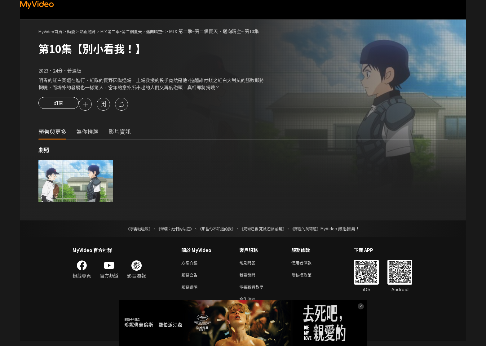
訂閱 (58, 105)
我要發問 (248, 277)
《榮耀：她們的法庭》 (168, 229)
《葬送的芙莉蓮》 (317, 229)
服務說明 (190, 290)
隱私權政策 (306, 277)
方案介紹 (190, 264)
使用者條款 (306, 264)
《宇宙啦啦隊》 (127, 229)
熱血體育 (94, 31)
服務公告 (190, 277)
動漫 (76, 31)
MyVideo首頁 (52, 31)
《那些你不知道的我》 (215, 229)
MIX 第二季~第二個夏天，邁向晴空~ (145, 31)
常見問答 (248, 264)
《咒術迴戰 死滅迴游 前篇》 (269, 229)
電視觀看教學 (253, 290)
